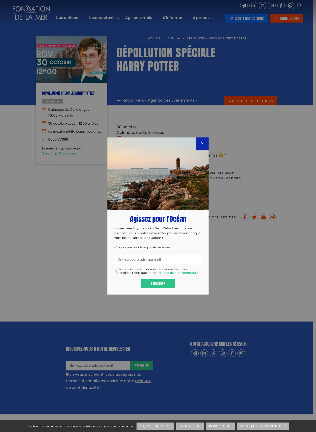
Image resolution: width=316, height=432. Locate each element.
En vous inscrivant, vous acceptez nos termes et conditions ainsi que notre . (158, 271)
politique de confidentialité (176, 273)
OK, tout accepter (155, 426)
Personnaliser (220, 426)
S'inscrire (158, 283)
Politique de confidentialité (263, 426)
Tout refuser (189, 426)
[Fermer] (202, 143)
